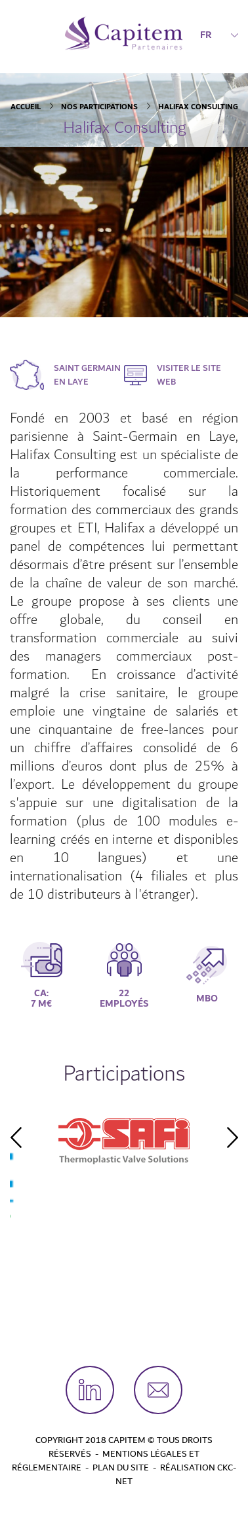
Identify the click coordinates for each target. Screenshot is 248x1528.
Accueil (25, 107)
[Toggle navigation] (18, 33)
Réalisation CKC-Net (175, 1475)
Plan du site (121, 1468)
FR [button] (219, 34)
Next (232, 1137)
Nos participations (99, 107)
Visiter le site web (189, 375)
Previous (16, 1137)
